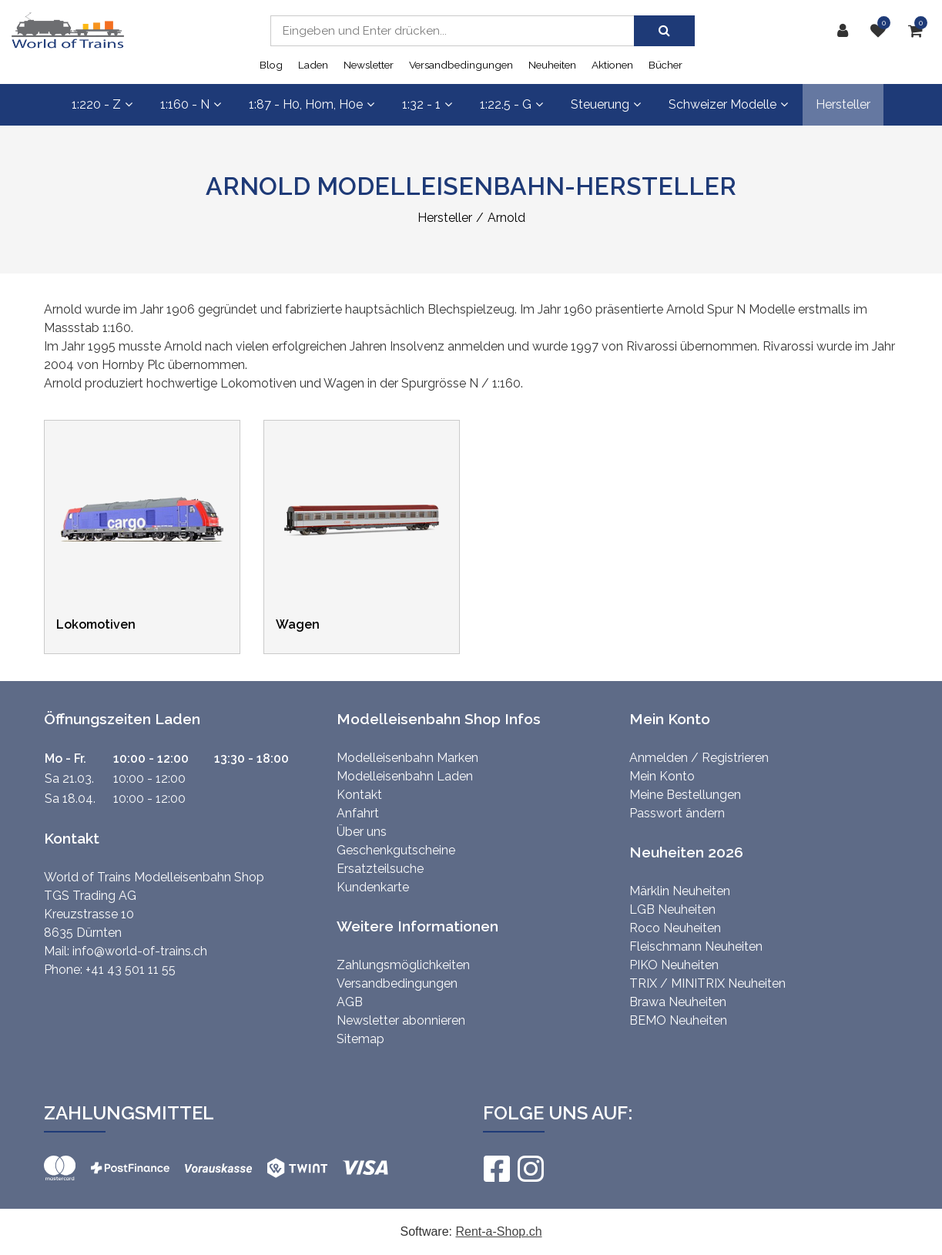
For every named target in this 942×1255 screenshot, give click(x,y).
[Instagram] (530, 1169)
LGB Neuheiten (672, 909)
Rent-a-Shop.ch (498, 1231)
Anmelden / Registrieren (699, 757)
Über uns (362, 831)
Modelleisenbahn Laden (405, 776)
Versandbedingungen (461, 65)
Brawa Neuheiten (677, 1002)
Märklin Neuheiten (679, 891)
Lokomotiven (96, 624)
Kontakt (359, 794)
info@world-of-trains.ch (139, 951)
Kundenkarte (373, 887)
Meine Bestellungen (685, 794)
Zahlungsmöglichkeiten (403, 965)
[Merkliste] (881, 30)
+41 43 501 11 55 (130, 969)
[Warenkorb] (919, 30)
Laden (313, 65)
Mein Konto (662, 776)
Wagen (298, 624)
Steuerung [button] (606, 104)
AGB (350, 1002)
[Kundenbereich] (846, 30)
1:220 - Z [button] (102, 104)
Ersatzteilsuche (380, 868)
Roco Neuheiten (675, 928)
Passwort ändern (677, 813)
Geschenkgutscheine (396, 850)
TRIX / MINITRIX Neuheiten (707, 983)
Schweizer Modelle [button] (728, 104)
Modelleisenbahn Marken (407, 757)
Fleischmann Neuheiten (696, 946)
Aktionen (612, 65)
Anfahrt (358, 813)
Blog (271, 65)
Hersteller (843, 104)
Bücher (665, 65)
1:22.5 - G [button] (511, 104)
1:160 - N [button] (190, 104)
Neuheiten (552, 65)
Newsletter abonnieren (401, 1020)
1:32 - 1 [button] (427, 104)
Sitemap (360, 1039)
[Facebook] (496, 1169)
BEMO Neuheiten (678, 1020)
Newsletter (369, 65)
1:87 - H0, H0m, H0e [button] (311, 104)
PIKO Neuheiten (674, 965)
